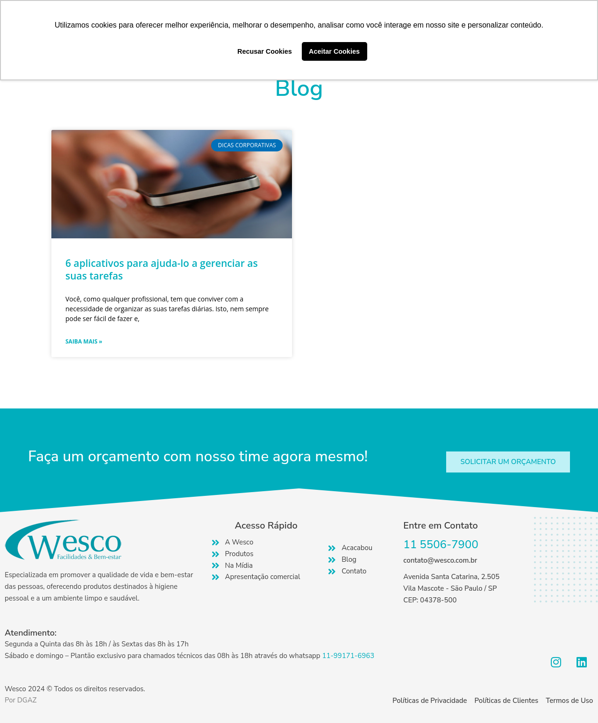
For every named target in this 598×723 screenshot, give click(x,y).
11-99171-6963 (348, 655)
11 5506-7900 (440, 544)
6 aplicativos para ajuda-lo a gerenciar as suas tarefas (161, 269)
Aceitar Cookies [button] (334, 51)
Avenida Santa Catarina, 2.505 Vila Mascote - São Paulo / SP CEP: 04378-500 (451, 588)
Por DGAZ (20, 700)
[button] (508, 461)
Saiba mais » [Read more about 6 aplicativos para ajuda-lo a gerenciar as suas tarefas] (83, 341)
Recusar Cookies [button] (264, 51)
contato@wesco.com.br (440, 560)
